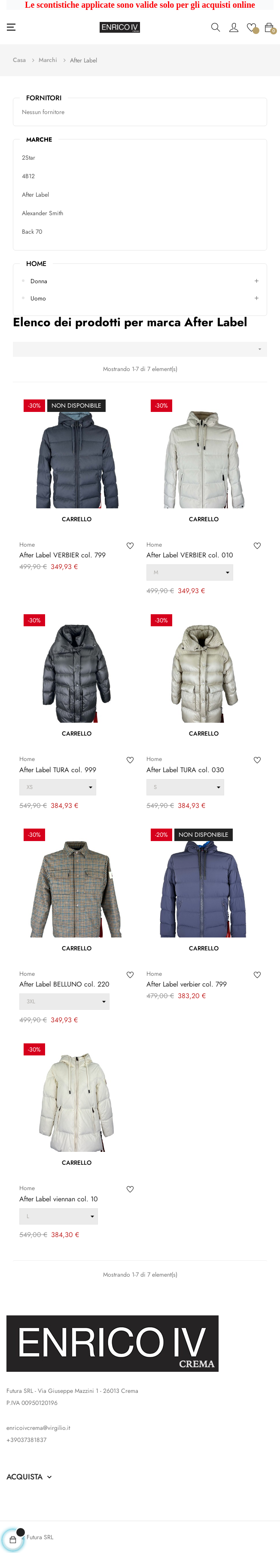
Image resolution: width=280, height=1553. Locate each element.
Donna (38, 281)
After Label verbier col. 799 (186, 984)
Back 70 (32, 231)
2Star (28, 157)
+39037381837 (26, 1439)
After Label (35, 194)
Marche (39, 139)
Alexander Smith (42, 213)
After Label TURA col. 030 (185, 770)
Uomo (38, 298)
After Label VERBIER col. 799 (62, 555)
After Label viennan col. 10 (58, 1199)
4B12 (28, 176)
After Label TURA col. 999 (57, 770)
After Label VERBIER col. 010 (189, 555)
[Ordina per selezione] (140, 349)
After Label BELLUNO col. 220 (64, 984)
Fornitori (43, 98)
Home (36, 263)
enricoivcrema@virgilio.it (38, 1427)
